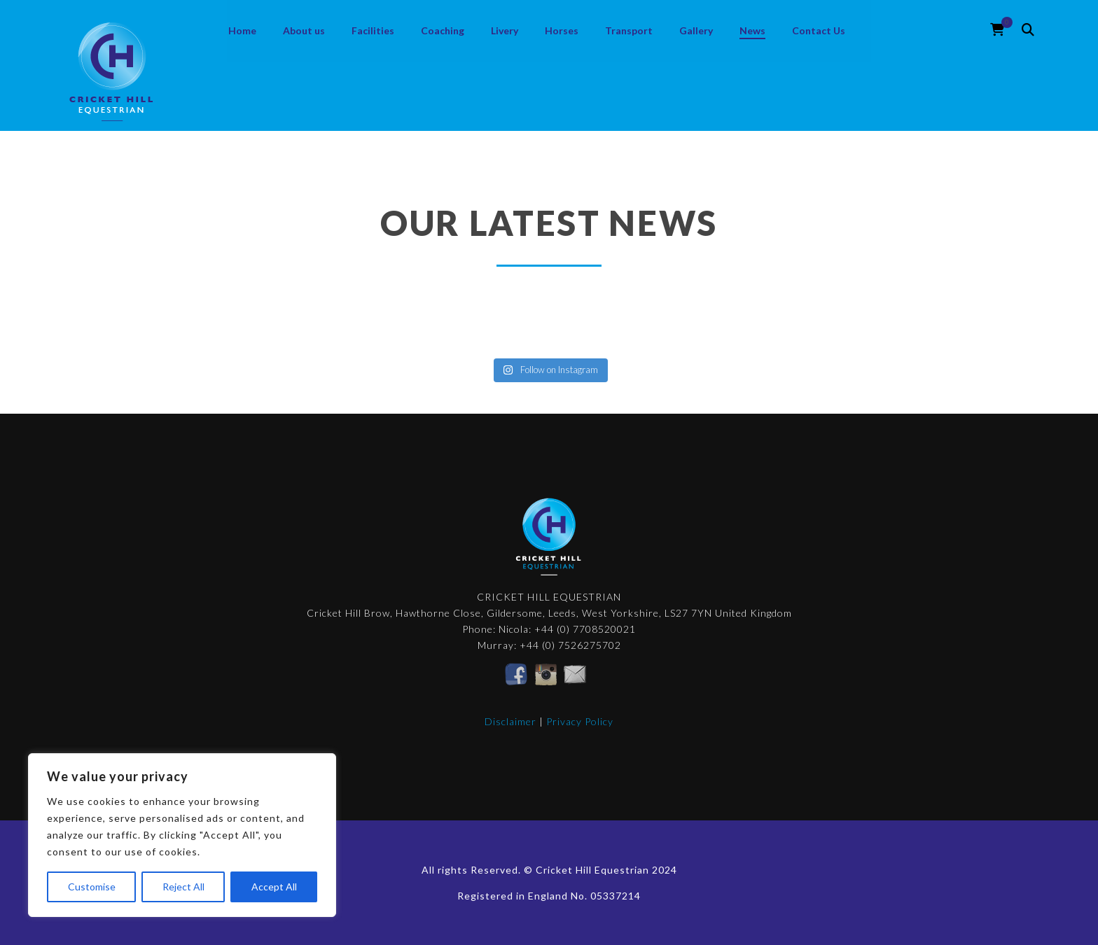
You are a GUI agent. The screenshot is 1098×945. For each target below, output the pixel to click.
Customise (92, 886)
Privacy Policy (579, 721)
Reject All (183, 886)
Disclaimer (510, 721)
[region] (182, 835)
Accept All (274, 886)
